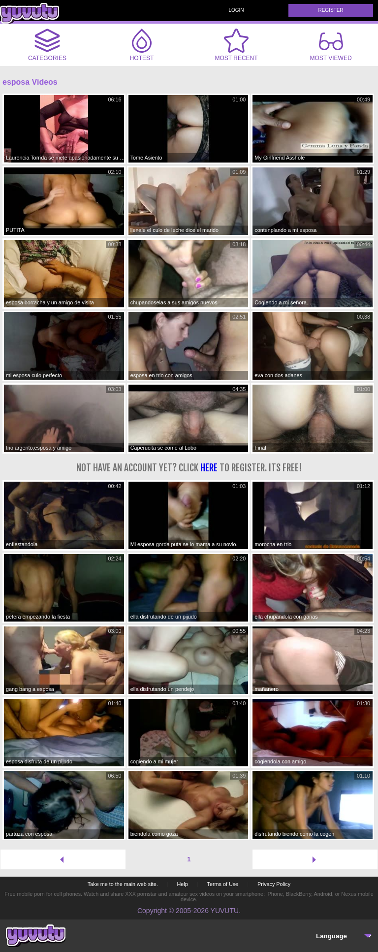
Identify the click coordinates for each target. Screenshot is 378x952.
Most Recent (236, 45)
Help (182, 884)
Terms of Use (223, 884)
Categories (47, 45)
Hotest (141, 45)
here (209, 467)
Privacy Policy (273, 884)
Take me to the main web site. (123, 884)
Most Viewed (330, 47)
